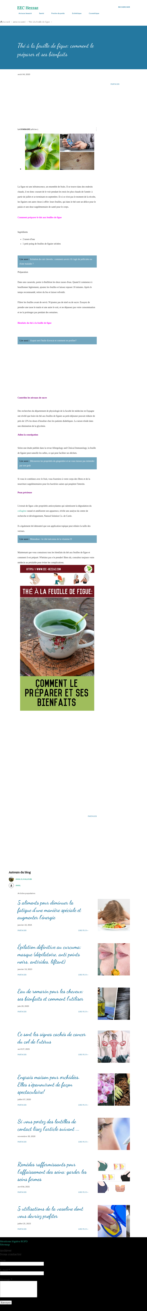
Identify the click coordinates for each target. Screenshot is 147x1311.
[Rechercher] (124, 7)
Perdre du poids (56, 13)
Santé (40, 13)
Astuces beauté (23, 13)
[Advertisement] (57, 99)
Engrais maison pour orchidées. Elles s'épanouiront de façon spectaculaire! (49, 1084)
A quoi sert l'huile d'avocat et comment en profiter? (53, 340)
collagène (22, 511)
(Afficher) (34, 129)
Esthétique (75, 13)
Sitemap (5, 1244)
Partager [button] (115, 84)
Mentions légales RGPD (14, 1241)
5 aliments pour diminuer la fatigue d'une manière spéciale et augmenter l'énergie (49, 910)
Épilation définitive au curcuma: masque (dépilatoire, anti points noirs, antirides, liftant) (49, 954)
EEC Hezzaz (27, 8)
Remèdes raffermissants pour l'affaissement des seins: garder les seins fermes (52, 1171)
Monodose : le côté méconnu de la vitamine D (51, 539)
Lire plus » (83, 930)
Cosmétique (92, 13)
